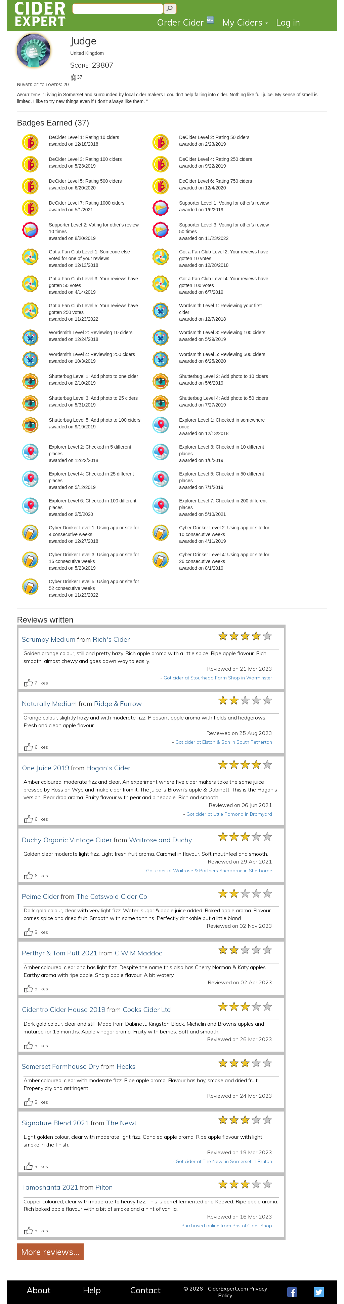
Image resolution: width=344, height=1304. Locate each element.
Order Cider (185, 21)
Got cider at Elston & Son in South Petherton (223, 742)
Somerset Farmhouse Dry (60, 1066)
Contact (145, 1290)
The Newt (121, 1123)
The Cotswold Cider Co (111, 896)
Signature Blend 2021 (55, 1123)
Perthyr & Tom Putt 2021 (59, 953)
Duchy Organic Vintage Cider (67, 840)
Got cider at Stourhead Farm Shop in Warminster (218, 678)
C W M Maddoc (138, 953)
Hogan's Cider (108, 768)
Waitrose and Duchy (160, 840)
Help (92, 1290)
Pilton (104, 1187)
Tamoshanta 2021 (50, 1187)
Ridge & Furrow (118, 703)
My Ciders (245, 22)
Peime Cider (40, 896)
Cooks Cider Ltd (147, 1009)
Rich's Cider (111, 639)
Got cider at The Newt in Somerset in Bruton (224, 1161)
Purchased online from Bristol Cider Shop (226, 1226)
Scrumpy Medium (49, 639)
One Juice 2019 (45, 768)
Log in (288, 22)
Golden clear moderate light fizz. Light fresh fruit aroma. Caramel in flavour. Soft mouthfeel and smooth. (146, 853)
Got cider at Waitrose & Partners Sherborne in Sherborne (209, 871)
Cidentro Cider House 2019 (63, 1009)
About (38, 1290)
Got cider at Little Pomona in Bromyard (229, 814)
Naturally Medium (49, 703)
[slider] (245, 636)
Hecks (126, 1066)
